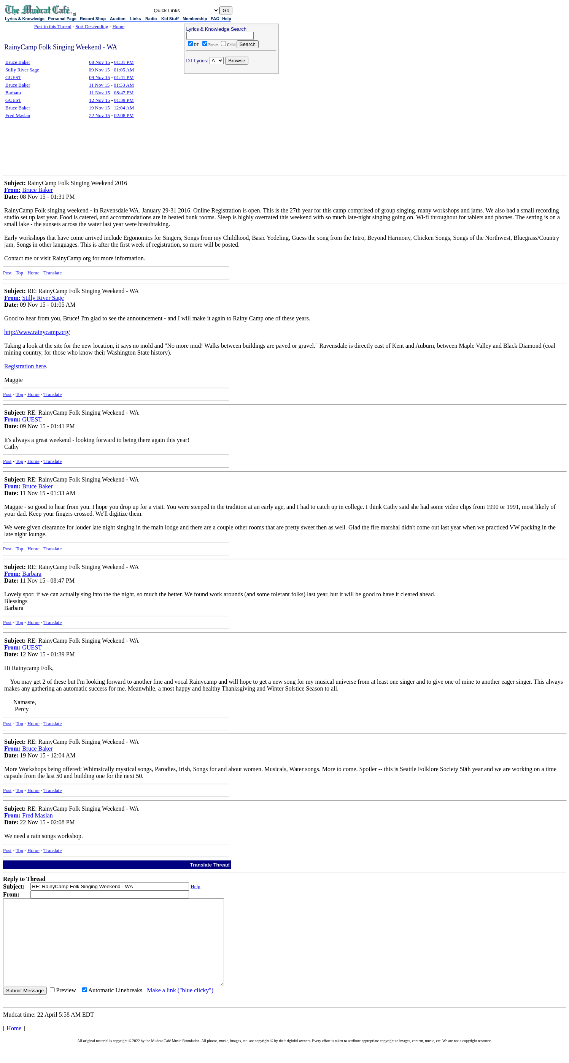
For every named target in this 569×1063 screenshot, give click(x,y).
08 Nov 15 (99, 62)
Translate (52, 273)
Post (7, 273)
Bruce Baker (17, 62)
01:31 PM (124, 62)
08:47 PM (124, 92)
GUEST (13, 77)
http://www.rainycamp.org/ (37, 332)
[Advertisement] (231, 126)
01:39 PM (124, 100)
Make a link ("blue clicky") (180, 1007)
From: (12, 190)
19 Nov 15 (99, 108)
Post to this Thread (53, 26)
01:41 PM (124, 77)
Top (19, 273)
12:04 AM (124, 108)
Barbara (13, 92)
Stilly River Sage (22, 70)
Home (118, 26)
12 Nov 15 (99, 100)
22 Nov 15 (99, 115)
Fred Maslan (17, 115)
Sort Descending (91, 26)
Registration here (25, 366)
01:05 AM (124, 70)
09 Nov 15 (99, 70)
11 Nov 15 (99, 85)
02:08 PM (124, 115)
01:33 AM (124, 85)
